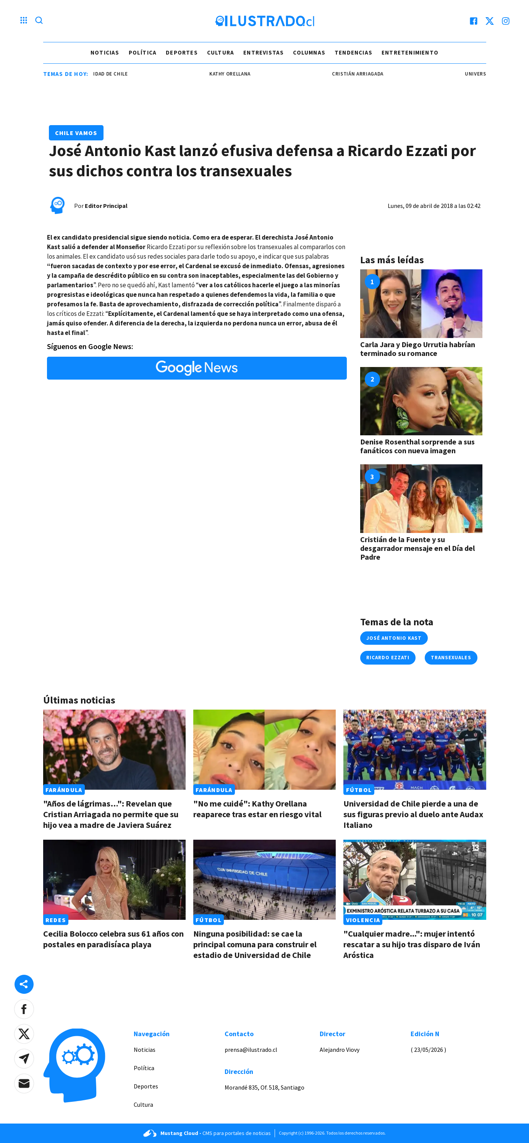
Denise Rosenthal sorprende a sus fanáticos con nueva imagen (417, 446)
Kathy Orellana (237, 74)
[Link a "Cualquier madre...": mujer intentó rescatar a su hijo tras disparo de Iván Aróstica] (414, 880)
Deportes (182, 52)
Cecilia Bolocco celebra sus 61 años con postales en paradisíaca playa (113, 939)
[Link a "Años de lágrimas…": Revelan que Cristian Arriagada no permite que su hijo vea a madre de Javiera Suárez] (114, 750)
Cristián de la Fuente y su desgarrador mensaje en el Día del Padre (417, 548)
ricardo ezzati (388, 657)
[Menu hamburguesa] (23, 21)
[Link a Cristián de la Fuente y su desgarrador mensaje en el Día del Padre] (421, 498)
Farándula (64, 790)
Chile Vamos (76, 133)
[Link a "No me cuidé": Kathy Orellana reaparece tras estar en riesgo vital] (264, 750)
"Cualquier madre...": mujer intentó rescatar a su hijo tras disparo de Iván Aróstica (411, 944)
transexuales (451, 657)
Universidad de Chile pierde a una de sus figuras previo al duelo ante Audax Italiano (413, 814)
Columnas (309, 52)
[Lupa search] (39, 21)
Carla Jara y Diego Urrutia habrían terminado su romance (417, 349)
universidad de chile (107, 74)
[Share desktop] (24, 984)
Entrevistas (263, 52)
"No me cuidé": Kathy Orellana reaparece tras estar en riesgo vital (257, 808)
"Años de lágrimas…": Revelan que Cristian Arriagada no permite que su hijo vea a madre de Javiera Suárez (110, 814)
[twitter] (489, 21)
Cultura (220, 52)
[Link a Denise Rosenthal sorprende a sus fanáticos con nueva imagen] (421, 401)
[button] (24, 1009)
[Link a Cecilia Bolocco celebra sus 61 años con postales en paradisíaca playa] (114, 880)
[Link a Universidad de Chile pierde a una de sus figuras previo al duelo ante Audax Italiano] (414, 750)
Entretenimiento (410, 52)
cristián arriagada (365, 74)
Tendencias (353, 52)
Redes (55, 920)
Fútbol (359, 790)
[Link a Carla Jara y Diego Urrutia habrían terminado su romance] (421, 303)
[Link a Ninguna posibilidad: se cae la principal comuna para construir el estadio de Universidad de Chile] (264, 880)
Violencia (363, 920)
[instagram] (505, 21)
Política (143, 52)
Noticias (105, 52)
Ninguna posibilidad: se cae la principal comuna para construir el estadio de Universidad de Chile (255, 944)
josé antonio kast (394, 638)
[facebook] (473, 21)
